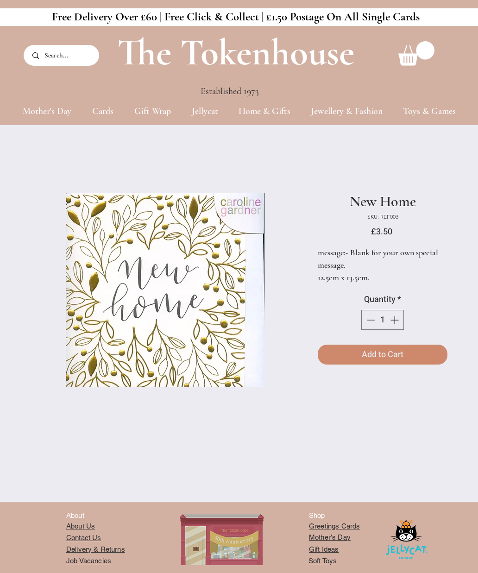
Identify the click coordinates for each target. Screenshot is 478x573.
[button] (416, 53)
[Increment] (395, 319)
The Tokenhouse (235, 52)
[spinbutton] (382, 319)
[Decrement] (370, 319)
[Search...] (62, 55)
